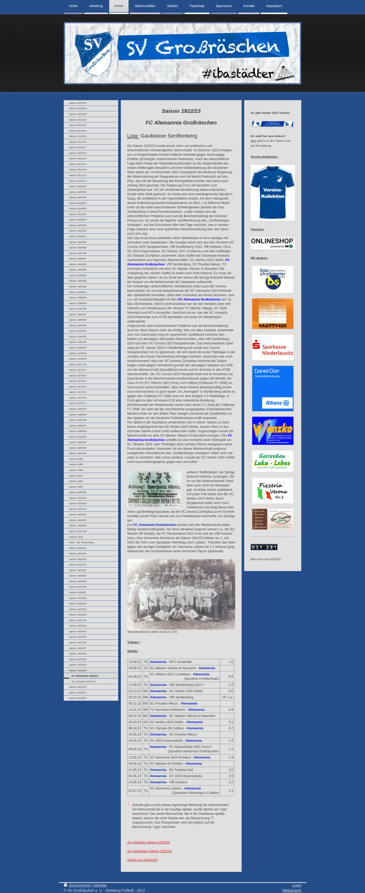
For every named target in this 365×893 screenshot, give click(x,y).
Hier (253, 140)
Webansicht (291, 890)
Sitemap (100, 885)
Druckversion (77, 885)
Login (296, 885)
